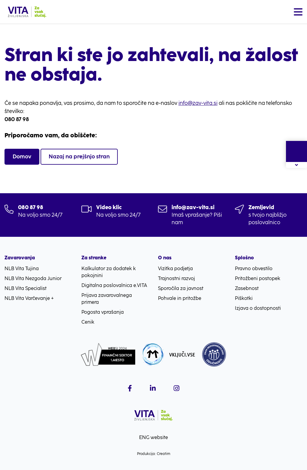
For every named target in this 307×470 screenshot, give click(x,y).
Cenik (87, 322)
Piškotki (244, 298)
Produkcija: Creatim (153, 454)
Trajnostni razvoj (176, 278)
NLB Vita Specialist (26, 288)
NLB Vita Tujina (22, 268)
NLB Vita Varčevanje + (29, 298)
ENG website (153, 437)
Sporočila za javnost (180, 288)
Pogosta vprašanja (102, 312)
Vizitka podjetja (175, 268)
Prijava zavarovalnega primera (106, 298)
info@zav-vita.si (197, 103)
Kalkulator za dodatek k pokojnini (108, 272)
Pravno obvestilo (253, 268)
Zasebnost (247, 288)
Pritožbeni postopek (257, 278)
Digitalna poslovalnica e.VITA (114, 285)
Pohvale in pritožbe (179, 298)
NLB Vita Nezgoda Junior (33, 278)
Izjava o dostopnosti (258, 308)
